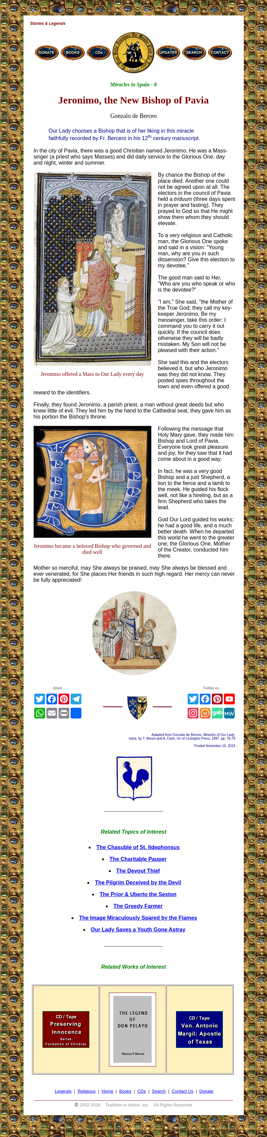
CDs (141, 1091)
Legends (63, 1091)
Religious (87, 1091)
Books (125, 1091)
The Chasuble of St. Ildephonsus (138, 847)
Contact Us (182, 1091)
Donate (206, 1091)
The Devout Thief (138, 871)
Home (107, 1091)
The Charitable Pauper (138, 859)
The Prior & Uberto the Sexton (138, 894)
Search (159, 1091)
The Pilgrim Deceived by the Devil (138, 882)
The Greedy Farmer (138, 906)
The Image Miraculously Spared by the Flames (138, 918)
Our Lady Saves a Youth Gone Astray (138, 929)
